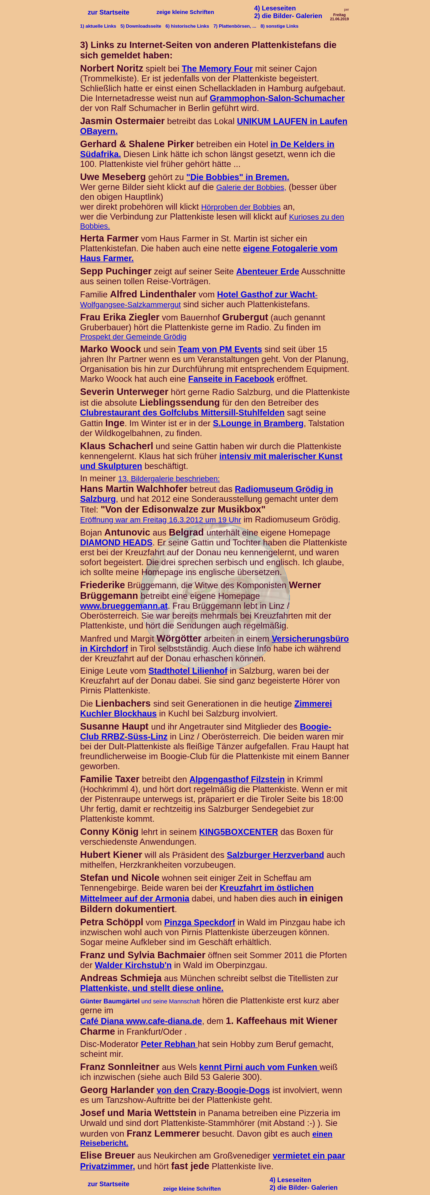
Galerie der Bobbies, (251, 187)
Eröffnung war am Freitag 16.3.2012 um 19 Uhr (160, 520)
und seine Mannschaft (140, 1001)
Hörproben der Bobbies (241, 207)
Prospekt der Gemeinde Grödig (133, 336)
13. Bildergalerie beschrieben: (169, 478)
